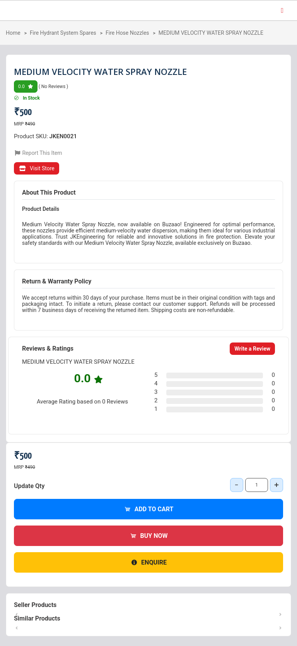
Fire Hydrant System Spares (63, 33)
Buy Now (149, 535)
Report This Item (38, 153)
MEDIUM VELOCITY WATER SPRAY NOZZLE (211, 33)
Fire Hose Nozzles (127, 33)
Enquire (148, 562)
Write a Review (252, 349)
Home (13, 33)
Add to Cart (149, 509)
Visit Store (37, 168)
